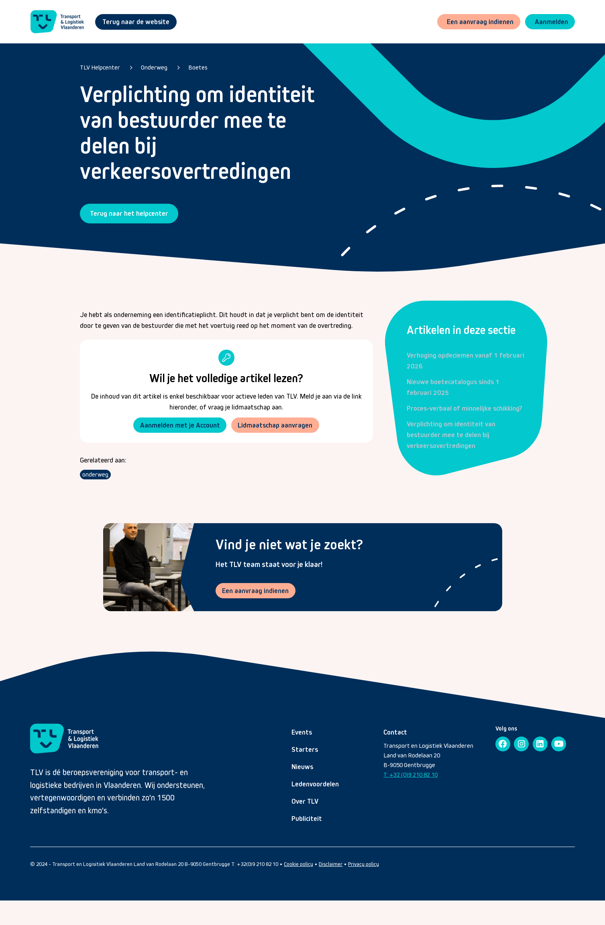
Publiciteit (306, 819)
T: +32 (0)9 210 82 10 (410, 775)
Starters (304, 750)
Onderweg (154, 67)
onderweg (95, 475)
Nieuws (302, 767)
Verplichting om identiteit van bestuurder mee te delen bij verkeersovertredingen (451, 435)
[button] (549, 22)
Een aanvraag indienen (256, 591)
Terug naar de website (135, 21)
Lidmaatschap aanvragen (275, 425)
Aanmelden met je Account (179, 425)
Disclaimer (330, 865)
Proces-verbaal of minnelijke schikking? (464, 408)
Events (301, 733)
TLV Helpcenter (100, 67)
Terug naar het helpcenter (129, 213)
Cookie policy (298, 865)
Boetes (198, 67)
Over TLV (304, 802)
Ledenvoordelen (315, 784)
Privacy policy (363, 865)
